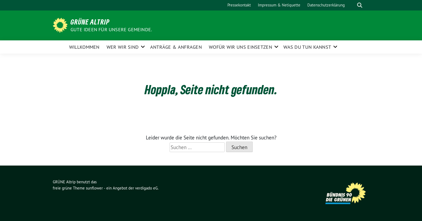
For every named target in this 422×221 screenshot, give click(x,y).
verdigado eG (146, 188)
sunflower (94, 188)
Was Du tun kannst (307, 47)
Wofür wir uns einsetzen (240, 47)
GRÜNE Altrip (90, 22)
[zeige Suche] (359, 5)
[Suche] (352, 5)
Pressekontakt (239, 5)
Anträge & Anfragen (176, 47)
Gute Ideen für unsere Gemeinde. (111, 29)
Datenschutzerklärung (326, 5)
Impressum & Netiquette (279, 5)
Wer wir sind (123, 47)
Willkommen (84, 47)
